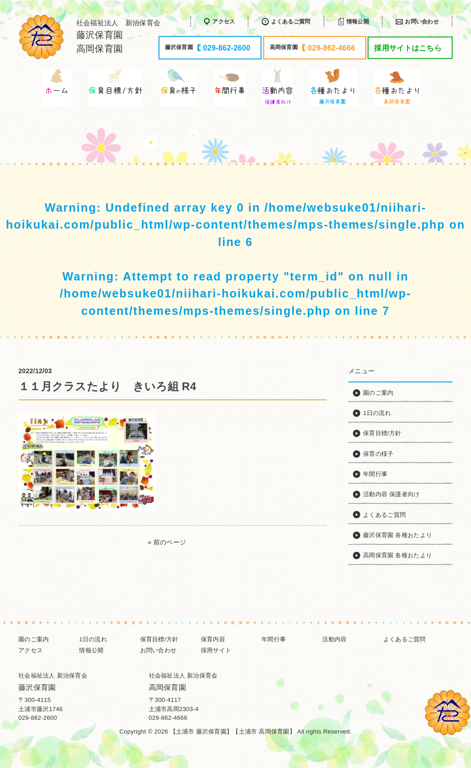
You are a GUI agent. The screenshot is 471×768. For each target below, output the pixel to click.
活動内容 (334, 639)
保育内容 (213, 639)
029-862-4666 (168, 717)
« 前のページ (167, 542)
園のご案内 (33, 639)
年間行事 (273, 639)
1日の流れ (93, 639)
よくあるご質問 (404, 639)
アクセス (30, 650)
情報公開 (91, 650)
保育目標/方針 (159, 639)
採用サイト (216, 650)
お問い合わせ (158, 650)
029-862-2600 (37, 717)
